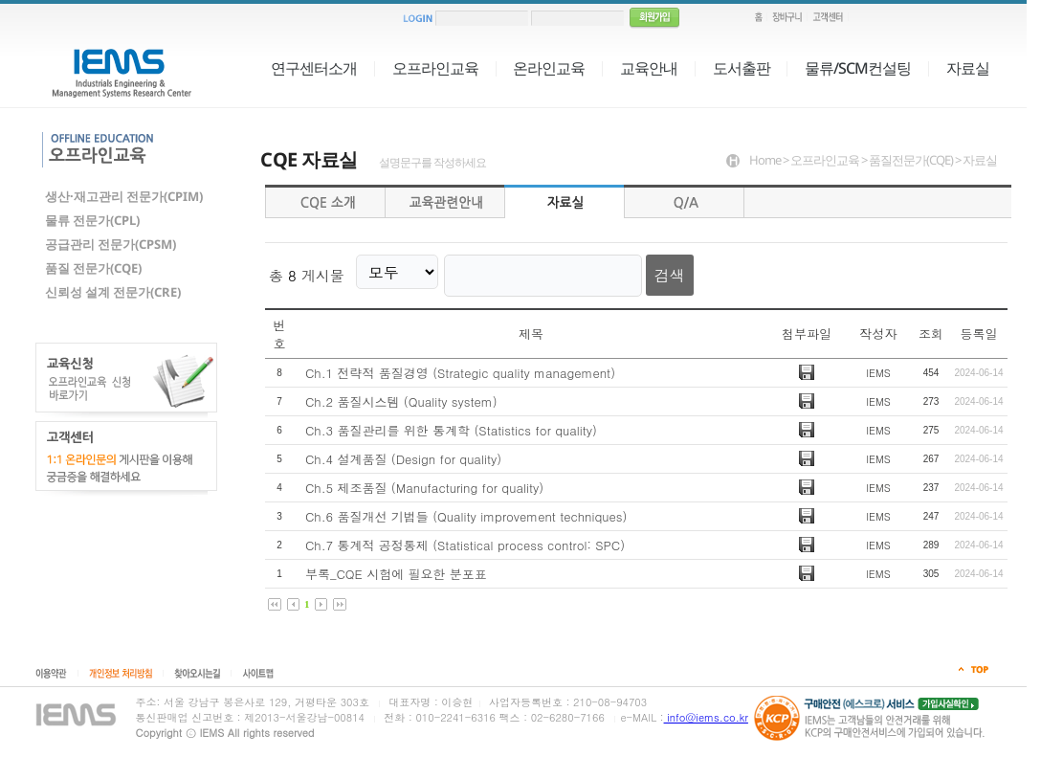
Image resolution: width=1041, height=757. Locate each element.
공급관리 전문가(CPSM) (110, 244)
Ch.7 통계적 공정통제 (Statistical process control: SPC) (465, 537)
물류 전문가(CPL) (92, 220)
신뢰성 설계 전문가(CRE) (113, 292)
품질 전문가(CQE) (93, 268)
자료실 (967, 67)
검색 (648, 271)
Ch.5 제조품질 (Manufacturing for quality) (424, 480)
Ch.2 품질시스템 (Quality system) (401, 394)
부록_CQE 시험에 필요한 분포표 (396, 566)
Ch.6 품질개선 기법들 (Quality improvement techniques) (466, 509)
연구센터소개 (314, 67)
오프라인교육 (435, 67)
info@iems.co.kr (706, 717)
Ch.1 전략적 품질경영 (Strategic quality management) (460, 365)
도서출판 (741, 67)
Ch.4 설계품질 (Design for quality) (403, 451)
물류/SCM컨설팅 (858, 67)
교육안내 (648, 67)
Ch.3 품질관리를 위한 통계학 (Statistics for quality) (451, 422)
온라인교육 (549, 67)
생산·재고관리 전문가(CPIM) (124, 196)
